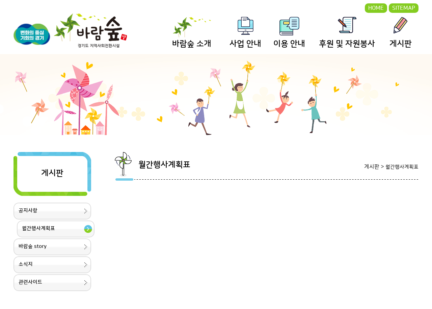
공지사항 (28, 210)
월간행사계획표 (38, 228)
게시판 (400, 44)
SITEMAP (403, 8)
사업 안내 (245, 44)
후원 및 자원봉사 (347, 44)
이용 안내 (289, 44)
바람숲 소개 (191, 44)
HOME (376, 8)
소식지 (26, 264)
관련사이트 (30, 282)
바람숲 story (33, 246)
